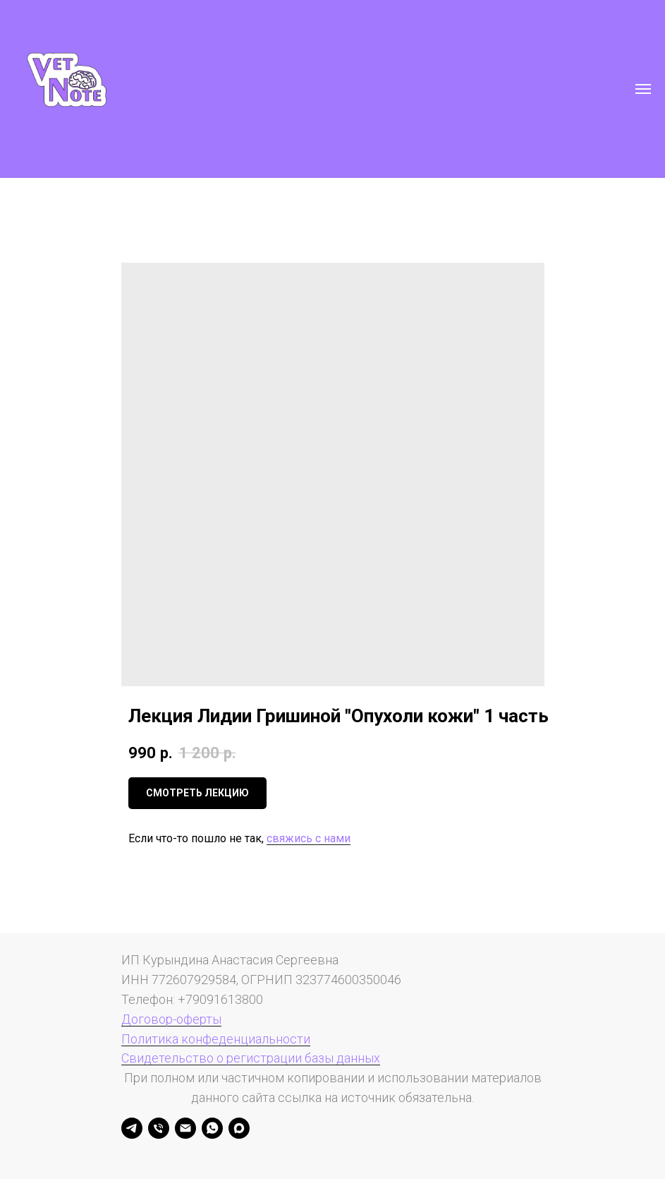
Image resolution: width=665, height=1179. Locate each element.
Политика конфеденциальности (215, 1038)
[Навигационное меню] (643, 89)
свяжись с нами (308, 838)
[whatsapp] (212, 1128)
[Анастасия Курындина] (131, 1128)
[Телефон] (158, 1128)
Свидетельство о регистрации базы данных (250, 1058)
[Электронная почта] (185, 1128)
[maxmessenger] (239, 1128)
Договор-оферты (171, 1019)
